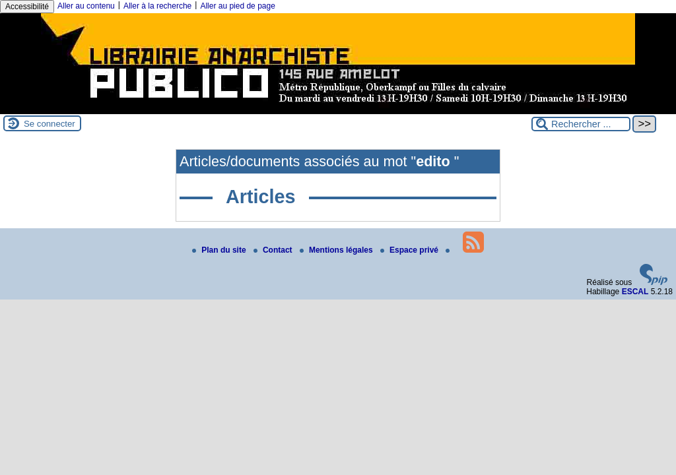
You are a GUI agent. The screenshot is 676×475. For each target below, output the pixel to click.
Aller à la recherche (157, 6)
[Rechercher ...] (580, 124)
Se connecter (49, 124)
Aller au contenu (86, 6)
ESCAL (635, 291)
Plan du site (220, 250)
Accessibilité (27, 6)
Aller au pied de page (237, 6)
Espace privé (410, 250)
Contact (274, 250)
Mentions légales (337, 250)
